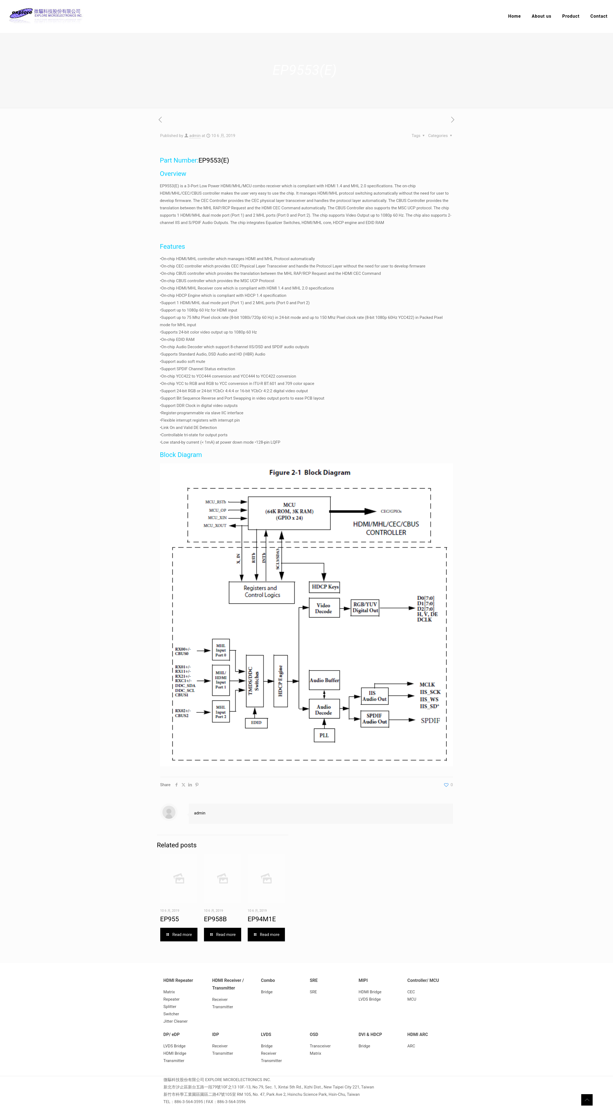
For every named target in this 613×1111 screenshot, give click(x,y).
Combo (268, 980)
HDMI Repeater (178, 980)
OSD (314, 1034)
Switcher (171, 1014)
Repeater (172, 999)
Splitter (170, 1006)
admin (195, 135)
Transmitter (222, 1006)
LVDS (266, 1034)
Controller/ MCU (423, 980)
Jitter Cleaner (176, 1021)
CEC (411, 991)
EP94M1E (262, 919)
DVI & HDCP (370, 1034)
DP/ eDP (172, 1034)
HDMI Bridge (370, 991)
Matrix (169, 991)
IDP (215, 1034)
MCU (411, 999)
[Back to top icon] (587, 1100)
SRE (313, 980)
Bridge (267, 991)
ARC (411, 1046)
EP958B (215, 919)
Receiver (220, 999)
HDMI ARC (417, 1034)
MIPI (363, 980)
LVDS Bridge (370, 999)
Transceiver (320, 1046)
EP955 (169, 919)
